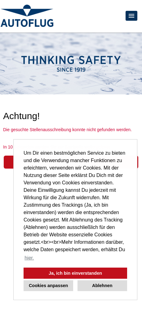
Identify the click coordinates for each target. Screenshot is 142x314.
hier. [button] (29, 257)
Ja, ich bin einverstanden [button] (75, 273)
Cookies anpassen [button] (48, 285)
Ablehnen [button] (102, 285)
